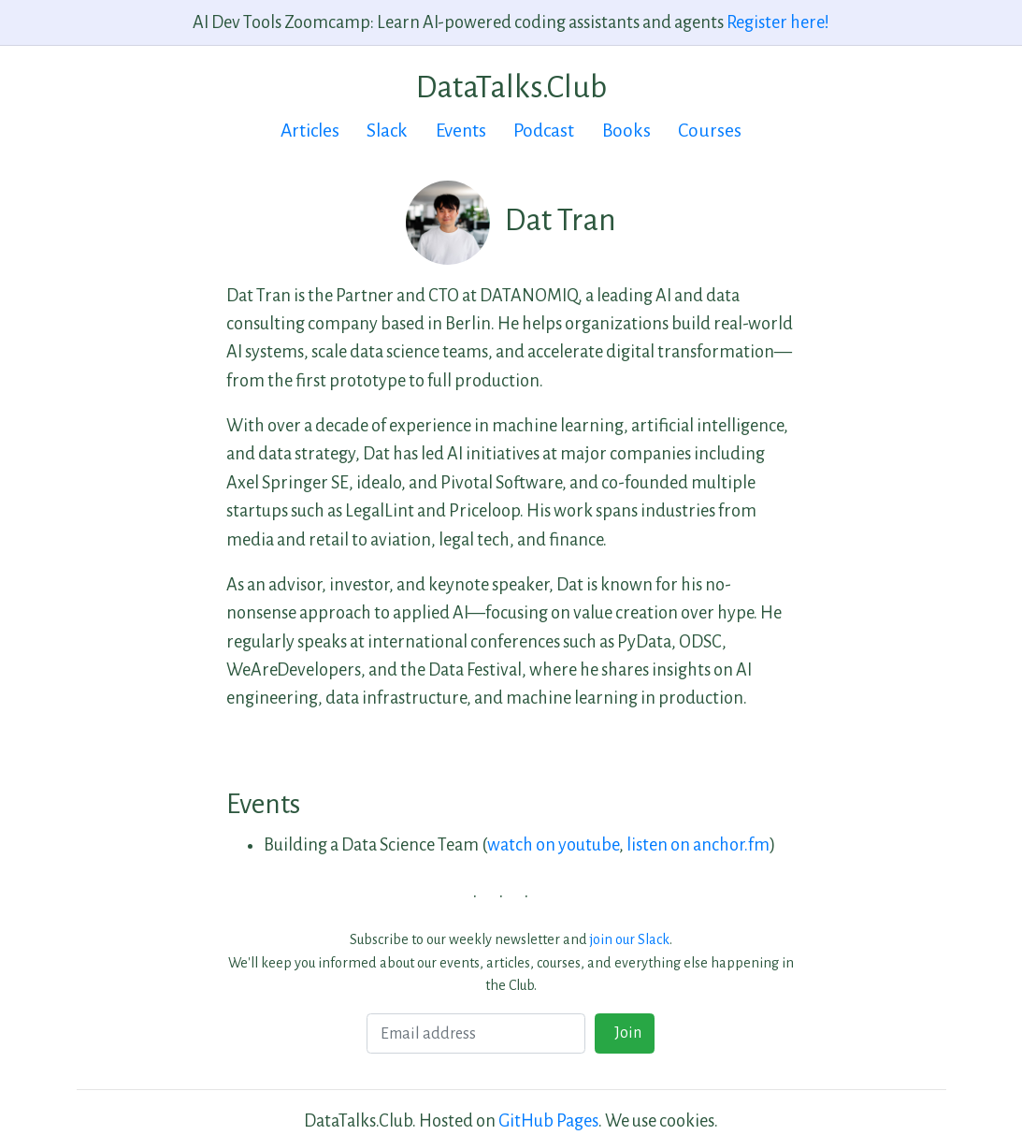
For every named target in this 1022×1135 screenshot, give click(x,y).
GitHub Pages (548, 1121)
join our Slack (629, 939)
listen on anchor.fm (698, 845)
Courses (709, 130)
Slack (387, 130)
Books (626, 130)
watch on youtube (553, 845)
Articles (310, 130)
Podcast (543, 130)
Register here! (778, 22)
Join (625, 1033)
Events (461, 130)
